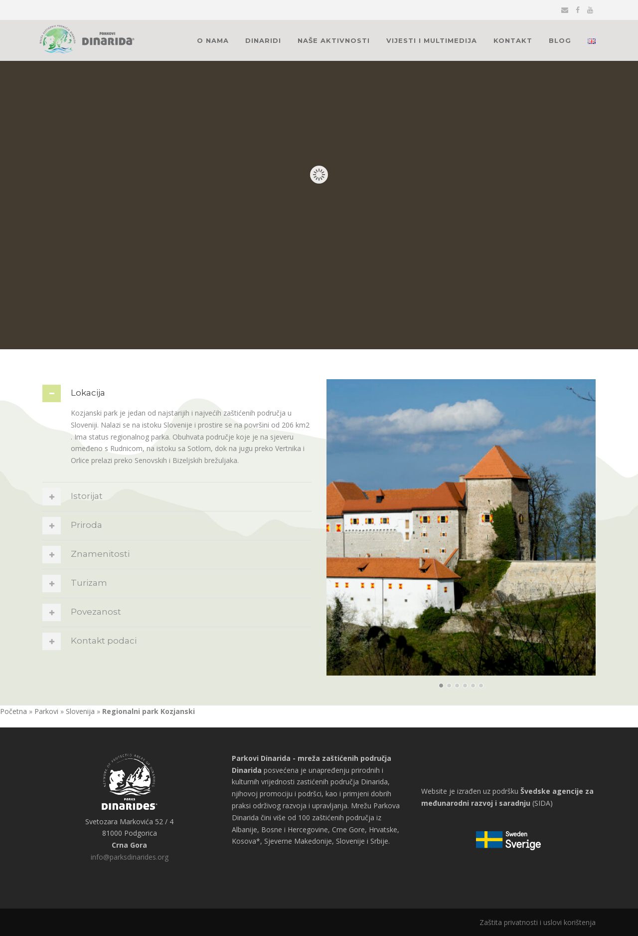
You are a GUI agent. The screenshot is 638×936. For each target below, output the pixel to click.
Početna (13, 711)
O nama (213, 40)
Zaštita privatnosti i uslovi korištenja (537, 922)
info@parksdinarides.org (129, 857)
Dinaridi (263, 40)
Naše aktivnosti (334, 40)
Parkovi (46, 711)
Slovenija (80, 711)
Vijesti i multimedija (431, 40)
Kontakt (512, 40)
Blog (560, 40)
